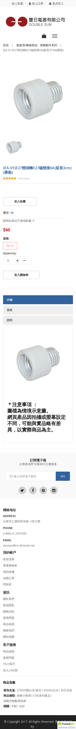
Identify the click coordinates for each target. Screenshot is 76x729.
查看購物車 (10, 565)
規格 (9, 310)
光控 (22, 706)
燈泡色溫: (9, 690)
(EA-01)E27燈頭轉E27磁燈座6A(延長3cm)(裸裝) (33, 50)
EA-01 (10, 246)
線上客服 (17, 3)
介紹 (9, 300)
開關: (6, 706)
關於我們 (8, 599)
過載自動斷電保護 (14, 700)
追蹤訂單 (8, 578)
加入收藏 (20, 201)
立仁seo (40, 726)
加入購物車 (21, 275)
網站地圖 (8, 637)
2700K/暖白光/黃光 (29, 690)
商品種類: (9, 695)
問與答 (7, 584)
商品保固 (8, 624)
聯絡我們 (8, 630)
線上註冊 (36, 3)
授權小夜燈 (24, 695)
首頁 (6, 45)
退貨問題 (8, 618)
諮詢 (9, 320)
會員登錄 (8, 559)
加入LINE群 (10, 670)
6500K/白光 (51, 690)
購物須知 (8, 611)
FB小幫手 (9, 664)
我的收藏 (8, 572)
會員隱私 (8, 605)
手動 (14, 706)
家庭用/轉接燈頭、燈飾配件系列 (37, 45)
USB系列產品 (41, 695)
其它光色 (66, 690)
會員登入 (56, 3)
